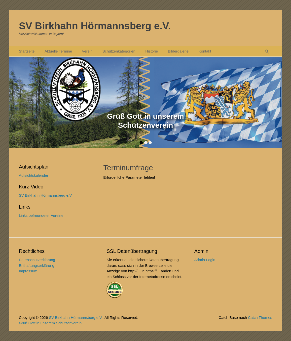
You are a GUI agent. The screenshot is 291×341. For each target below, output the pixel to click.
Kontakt (204, 51)
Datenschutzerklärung (37, 260)
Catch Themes (260, 317)
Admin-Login (204, 260)
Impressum (28, 271)
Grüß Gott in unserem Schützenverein (50, 323)
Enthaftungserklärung (36, 265)
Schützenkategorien (119, 51)
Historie (151, 51)
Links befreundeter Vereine (41, 215)
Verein (87, 51)
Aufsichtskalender (33, 175)
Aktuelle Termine (58, 51)
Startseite (27, 51)
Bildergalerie (178, 51)
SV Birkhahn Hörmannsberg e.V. (95, 25)
